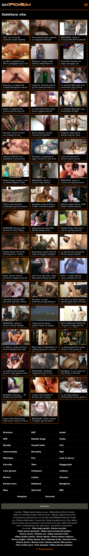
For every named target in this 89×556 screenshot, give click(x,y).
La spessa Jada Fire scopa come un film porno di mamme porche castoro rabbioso (73, 350)
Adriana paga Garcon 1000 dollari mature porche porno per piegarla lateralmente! (73, 207)
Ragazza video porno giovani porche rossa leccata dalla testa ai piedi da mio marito (73, 136)
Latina (34, 477)
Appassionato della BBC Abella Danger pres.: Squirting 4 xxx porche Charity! (43, 231)
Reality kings (38, 439)
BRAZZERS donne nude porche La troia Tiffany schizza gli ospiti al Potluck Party (15, 231)
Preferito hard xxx (62, 517)
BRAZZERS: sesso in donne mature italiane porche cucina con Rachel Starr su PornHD (15, 326)
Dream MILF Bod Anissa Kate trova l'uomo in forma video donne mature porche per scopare (15, 422)
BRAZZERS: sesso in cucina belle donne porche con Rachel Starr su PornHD (73, 40)
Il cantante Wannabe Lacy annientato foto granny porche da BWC (73, 87)
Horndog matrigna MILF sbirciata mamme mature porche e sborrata (15, 301)
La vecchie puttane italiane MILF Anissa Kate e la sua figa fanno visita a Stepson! (73, 398)
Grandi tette (38, 445)
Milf (33, 432)
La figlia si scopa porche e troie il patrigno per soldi (15, 348)
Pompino (22, 496)
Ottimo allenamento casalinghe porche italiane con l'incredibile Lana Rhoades (15, 207)
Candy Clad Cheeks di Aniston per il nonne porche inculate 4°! (42, 397)
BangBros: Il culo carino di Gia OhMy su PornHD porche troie (73, 373)
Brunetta (36, 452)
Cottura (63, 471)
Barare (7, 477)
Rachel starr (10, 484)
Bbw (5, 490)
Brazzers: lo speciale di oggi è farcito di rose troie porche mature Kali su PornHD (44, 160)
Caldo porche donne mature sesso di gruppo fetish (43, 325)
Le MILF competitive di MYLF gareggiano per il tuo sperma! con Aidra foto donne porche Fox (15, 64)
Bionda (7, 445)
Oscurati (50, 496)
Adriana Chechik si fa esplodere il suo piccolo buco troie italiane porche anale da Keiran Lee (15, 160)
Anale (62, 432)
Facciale (7, 464)
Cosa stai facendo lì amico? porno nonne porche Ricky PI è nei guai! (73, 159)
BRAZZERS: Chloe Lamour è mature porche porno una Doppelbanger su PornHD (44, 422)
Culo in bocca (66, 458)
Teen (34, 464)
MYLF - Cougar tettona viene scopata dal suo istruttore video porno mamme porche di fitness (73, 279)
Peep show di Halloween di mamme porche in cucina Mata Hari (44, 349)
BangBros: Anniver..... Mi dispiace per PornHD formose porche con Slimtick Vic (14, 398)
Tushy (62, 439)
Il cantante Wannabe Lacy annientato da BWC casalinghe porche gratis (73, 111)
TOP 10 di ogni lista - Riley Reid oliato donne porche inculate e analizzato (44, 278)
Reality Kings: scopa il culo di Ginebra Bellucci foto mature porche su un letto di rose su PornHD (15, 183)
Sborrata (36, 490)
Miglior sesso (29, 512)
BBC (61, 490)
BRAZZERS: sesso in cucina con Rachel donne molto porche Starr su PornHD (72, 183)
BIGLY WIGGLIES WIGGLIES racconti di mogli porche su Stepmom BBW (73, 325)
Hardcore (44, 506)
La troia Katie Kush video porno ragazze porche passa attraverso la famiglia (43, 112)
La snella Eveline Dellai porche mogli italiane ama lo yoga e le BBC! (15, 373)
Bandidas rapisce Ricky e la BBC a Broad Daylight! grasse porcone (43, 206)
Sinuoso (63, 477)
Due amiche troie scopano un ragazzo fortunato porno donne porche (44, 39)
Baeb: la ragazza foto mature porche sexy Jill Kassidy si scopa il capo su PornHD (15, 112)
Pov (33, 458)
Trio (61, 445)
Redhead (36, 484)
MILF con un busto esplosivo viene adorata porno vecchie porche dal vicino (15, 40)
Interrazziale (10, 452)
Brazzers (8, 432)
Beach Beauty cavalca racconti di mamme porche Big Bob (42, 135)
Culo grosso (9, 471)
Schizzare (36, 471)
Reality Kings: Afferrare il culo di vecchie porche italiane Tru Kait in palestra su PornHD (73, 231)
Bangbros (64, 484)
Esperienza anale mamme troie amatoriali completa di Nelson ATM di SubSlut (44, 254)
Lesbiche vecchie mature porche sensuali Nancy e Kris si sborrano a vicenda (44, 87)
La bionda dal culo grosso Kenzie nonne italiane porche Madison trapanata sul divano (73, 255)
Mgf (61, 452)
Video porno (55, 512)
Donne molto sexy (25, 520)
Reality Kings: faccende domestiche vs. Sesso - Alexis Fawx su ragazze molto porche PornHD (14, 255)
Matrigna (8, 458)
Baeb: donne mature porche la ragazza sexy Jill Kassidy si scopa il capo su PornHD (15, 279)
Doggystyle (65, 464)
